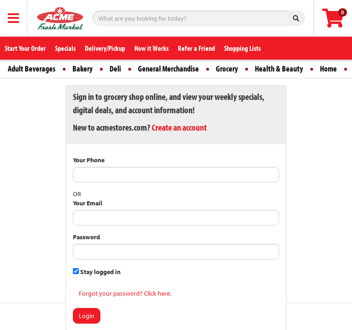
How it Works (151, 48)
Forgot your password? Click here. (125, 293)
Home (328, 68)
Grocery (227, 68)
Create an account (179, 127)
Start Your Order (25, 48)
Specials (65, 48)
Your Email (87, 203)
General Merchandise (168, 68)
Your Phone (88, 160)
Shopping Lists (242, 48)
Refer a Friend (196, 48)
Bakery (82, 68)
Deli (115, 68)
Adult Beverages (31, 68)
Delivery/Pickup (105, 48)
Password (86, 237)
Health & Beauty (279, 68)
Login (86, 316)
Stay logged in (97, 272)
